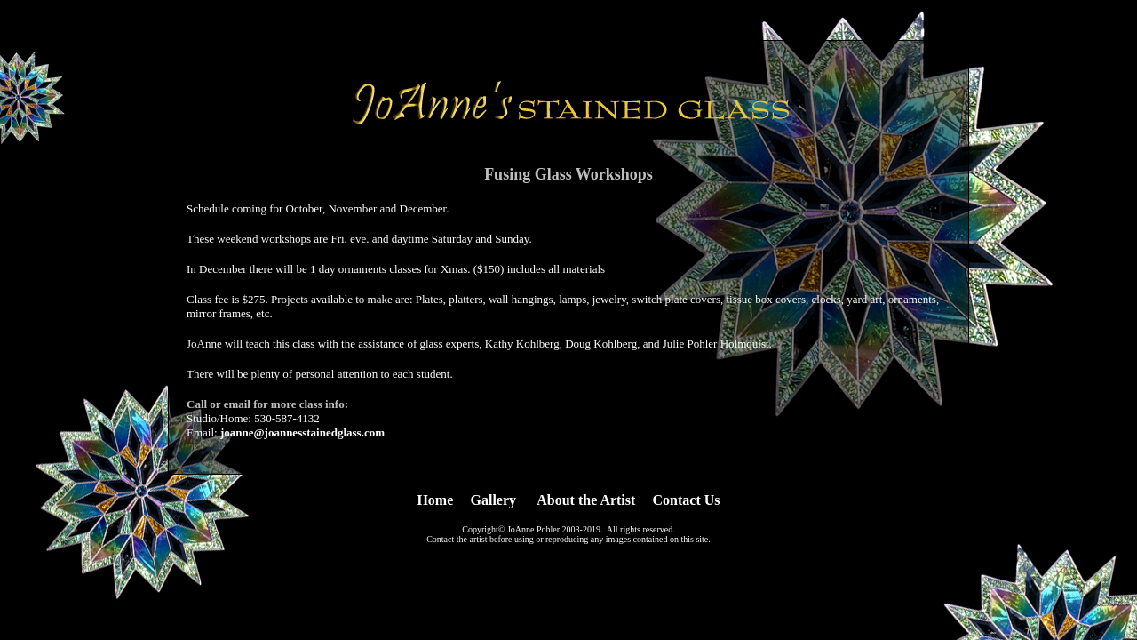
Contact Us (686, 500)
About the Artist (586, 500)
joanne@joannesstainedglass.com (302, 432)
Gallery (494, 500)
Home (435, 500)
